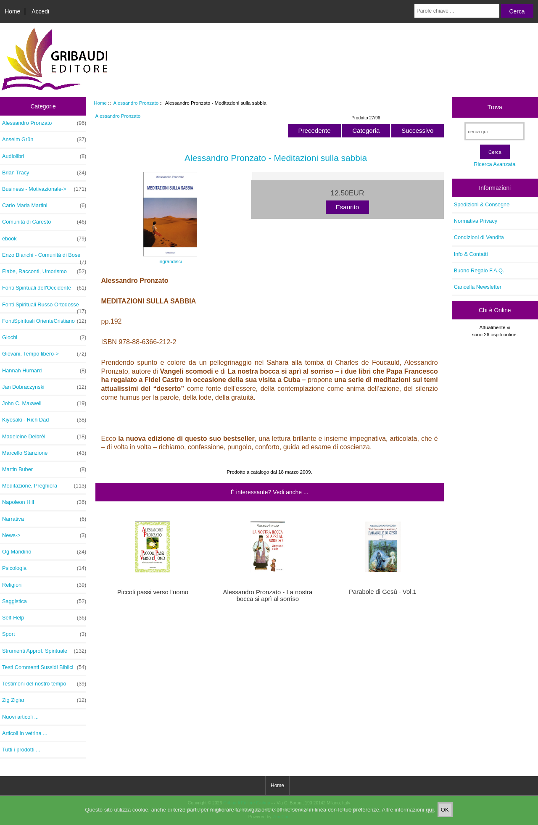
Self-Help (44, 617)
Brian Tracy (44, 172)
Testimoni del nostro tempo (44, 683)
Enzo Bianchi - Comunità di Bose (44, 257)
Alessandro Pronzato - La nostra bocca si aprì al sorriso (268, 595)
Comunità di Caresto (44, 222)
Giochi (44, 337)
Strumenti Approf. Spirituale (44, 651)
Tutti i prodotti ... (21, 749)
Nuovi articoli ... (20, 717)
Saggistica (44, 601)
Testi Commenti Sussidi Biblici (44, 667)
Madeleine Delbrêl (44, 436)
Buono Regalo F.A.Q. (479, 270)
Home (12, 11)
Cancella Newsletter (477, 287)
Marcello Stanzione (44, 453)
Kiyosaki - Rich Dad (44, 419)
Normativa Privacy (475, 221)
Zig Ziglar (44, 700)
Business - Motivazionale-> (44, 189)
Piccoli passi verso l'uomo (152, 592)
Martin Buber (44, 469)
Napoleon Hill (44, 502)
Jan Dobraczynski (44, 387)
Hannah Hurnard (44, 370)
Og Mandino (44, 551)
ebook (44, 238)
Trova (495, 107)
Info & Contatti (471, 254)
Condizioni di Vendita (479, 237)
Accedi (40, 11)
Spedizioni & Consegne (482, 204)
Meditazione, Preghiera (44, 485)
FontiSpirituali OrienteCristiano (44, 321)
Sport (44, 634)
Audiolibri (44, 156)
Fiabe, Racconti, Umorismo (44, 271)
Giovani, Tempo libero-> (44, 354)
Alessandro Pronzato (136, 102)
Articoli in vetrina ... (24, 733)
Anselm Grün (44, 139)
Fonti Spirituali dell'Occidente (44, 288)
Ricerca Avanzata (494, 164)
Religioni (44, 585)
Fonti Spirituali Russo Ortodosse (44, 306)
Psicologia (44, 568)
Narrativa (44, 519)
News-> (44, 535)
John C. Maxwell (44, 403)
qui (430, 816)
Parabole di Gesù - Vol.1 (383, 591)
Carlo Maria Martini (44, 205)
